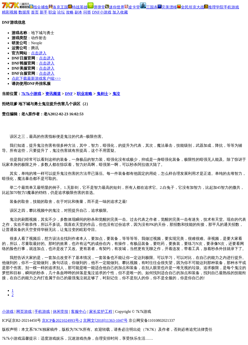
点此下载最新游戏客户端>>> (36, 78)
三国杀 (149, 7)
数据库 (24, 12)
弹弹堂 (96, 7)
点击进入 (38, 53)
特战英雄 (77, 7)
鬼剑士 (102, 94)
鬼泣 (116, 94)
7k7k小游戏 (31, 94)
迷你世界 (114, 7)
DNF (69, 94)
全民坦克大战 (190, 7)
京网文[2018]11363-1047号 (105, 320)
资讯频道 (53, 94)
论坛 (61, 12)
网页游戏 (24, 311)
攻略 (70, 12)
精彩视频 (9, 12)
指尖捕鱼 (39, 7)
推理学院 (214, 7)
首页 (35, 12)
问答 (87, 12)
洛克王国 (58, 7)
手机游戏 (231, 7)
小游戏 (8, 311)
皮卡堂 (132, 7)
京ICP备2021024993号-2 (62, 320)
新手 (43, 12)
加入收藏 (120, 12)
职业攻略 (84, 94)
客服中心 (78, 311)
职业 (52, 12)
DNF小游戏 (101, 12)
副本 (78, 12)
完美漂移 (167, 7)
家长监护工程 (100, 311)
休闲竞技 (60, 311)
